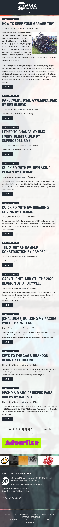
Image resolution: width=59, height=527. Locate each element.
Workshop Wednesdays (10, 19)
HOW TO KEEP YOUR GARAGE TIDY (28, 23)
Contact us (25, 517)
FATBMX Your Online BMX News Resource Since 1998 (29, 5)
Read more (7, 87)
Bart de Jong (22, 28)
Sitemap (43, 514)
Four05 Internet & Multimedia (46, 520)
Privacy (15, 514)
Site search (35, 517)
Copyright (24, 514)
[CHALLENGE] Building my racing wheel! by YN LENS (29, 320)
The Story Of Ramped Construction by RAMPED (23, 249)
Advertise (51, 514)
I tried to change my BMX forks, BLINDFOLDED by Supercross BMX (23, 136)
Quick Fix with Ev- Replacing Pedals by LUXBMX (26, 170)
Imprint (8, 514)
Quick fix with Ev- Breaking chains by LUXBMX (25, 209)
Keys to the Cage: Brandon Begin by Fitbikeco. (25, 357)
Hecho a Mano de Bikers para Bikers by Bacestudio (27, 394)
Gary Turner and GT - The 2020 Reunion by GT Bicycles (28, 281)
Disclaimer (34, 514)
